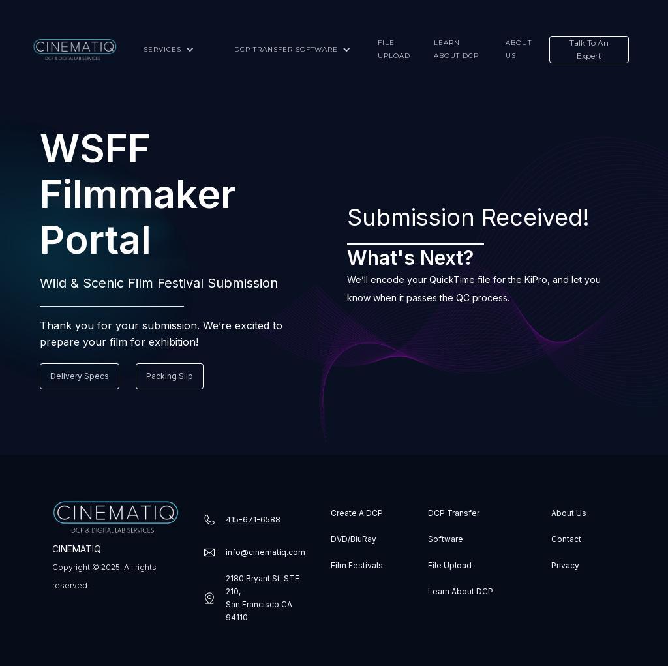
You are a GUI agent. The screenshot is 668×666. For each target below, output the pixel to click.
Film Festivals (357, 565)
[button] (167, 49)
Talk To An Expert (589, 49)
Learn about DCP (456, 49)
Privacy (565, 565)
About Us (568, 513)
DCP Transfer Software (453, 526)
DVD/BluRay (353, 539)
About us (519, 49)
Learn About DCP (460, 591)
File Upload (450, 565)
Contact (566, 539)
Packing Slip (169, 376)
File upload (394, 49)
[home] (75, 49)
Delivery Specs (79, 376)
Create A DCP (357, 513)
